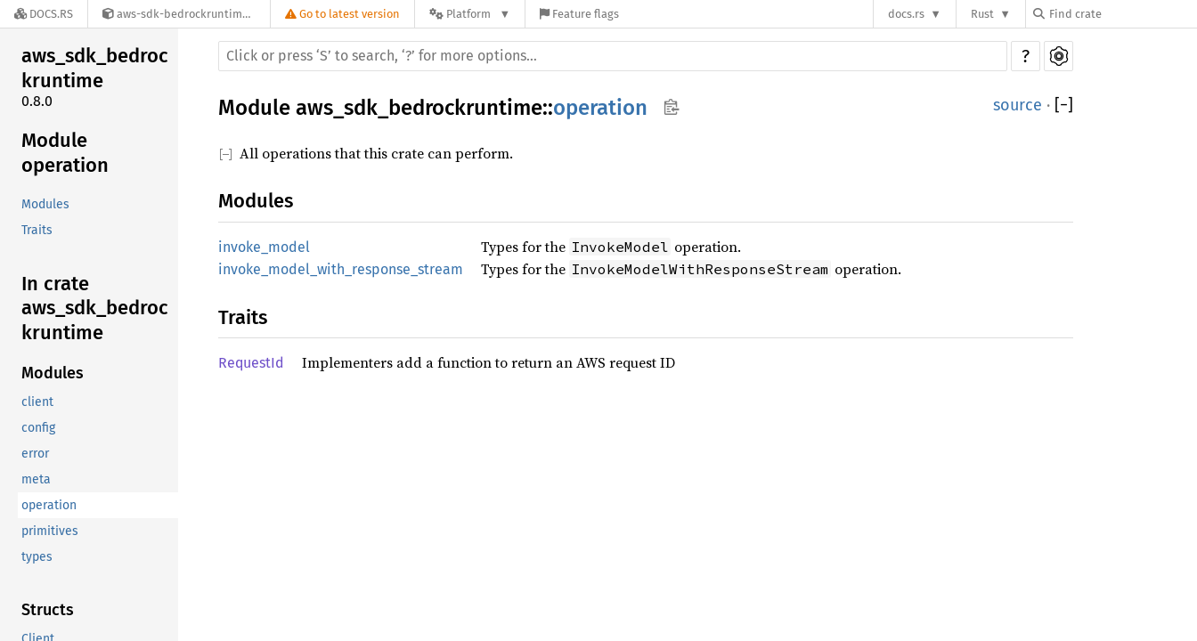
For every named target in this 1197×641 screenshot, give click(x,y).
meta (36, 479)
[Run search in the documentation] (612, 56)
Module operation (65, 152)
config (38, 427)
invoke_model (264, 247)
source (1017, 105)
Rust (982, 13)
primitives (49, 531)
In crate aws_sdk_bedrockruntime (94, 308)
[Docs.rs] (43, 14)
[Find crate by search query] (1122, 14)
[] (1063, 105)
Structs (47, 610)
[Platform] (470, 14)
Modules (45, 204)
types (37, 556)
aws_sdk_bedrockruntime (94, 68)
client (37, 402)
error (35, 453)
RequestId (251, 362)
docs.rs (906, 13)
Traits (37, 230)
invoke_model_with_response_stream (340, 269)
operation (49, 505)
